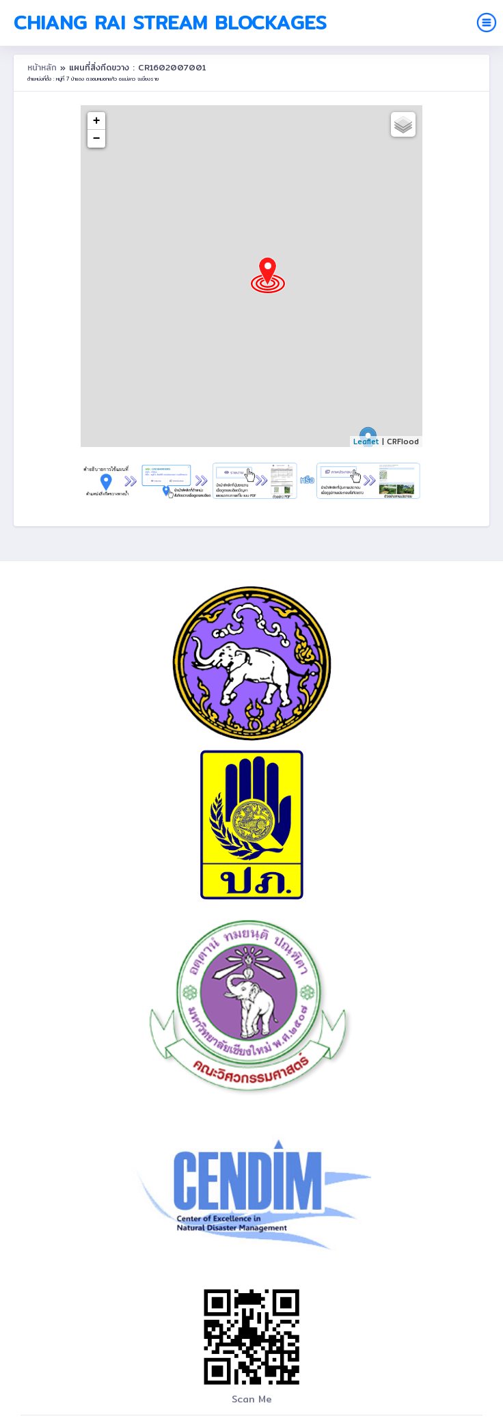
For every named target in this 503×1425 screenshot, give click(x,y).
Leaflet (366, 441)
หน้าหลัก (43, 67)
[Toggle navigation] (486, 22)
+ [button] (96, 121)
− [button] (96, 139)
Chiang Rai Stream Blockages (170, 23)
